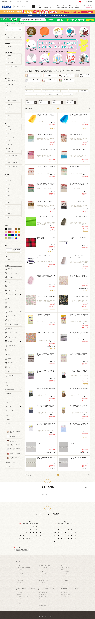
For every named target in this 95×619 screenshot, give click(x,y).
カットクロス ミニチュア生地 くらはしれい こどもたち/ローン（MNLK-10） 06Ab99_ (79, 201)
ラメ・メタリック (11, 80)
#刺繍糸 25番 (83, 90)
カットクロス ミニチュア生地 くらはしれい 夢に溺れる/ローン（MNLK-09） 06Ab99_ (46, 201)
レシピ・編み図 (42, 582)
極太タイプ (10, 220)
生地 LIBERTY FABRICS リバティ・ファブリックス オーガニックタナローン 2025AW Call (79, 276)
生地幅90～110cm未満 (12, 155)
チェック (9, 133)
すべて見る (33, 588)
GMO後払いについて (43, 603)
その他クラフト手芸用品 (21, 578)
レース (62, 565)
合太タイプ (10, 213)
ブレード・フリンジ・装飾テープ (23, 567)
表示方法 (27, 100)
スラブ (9, 184)
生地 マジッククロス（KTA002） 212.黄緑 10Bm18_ (45, 217)
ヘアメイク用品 (20, 580)
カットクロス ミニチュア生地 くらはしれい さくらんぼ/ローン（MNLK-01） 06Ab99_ (46, 133)
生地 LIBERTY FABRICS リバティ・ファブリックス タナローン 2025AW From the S (46, 333)
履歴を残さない (87, 487)
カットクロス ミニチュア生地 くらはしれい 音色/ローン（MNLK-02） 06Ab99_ (79, 133)
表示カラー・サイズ (69, 100)
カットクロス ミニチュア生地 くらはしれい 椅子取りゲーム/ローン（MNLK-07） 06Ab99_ (46, 184)
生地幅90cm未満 (11, 151)
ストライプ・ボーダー (12, 137)
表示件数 (54, 100)
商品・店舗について (65, 592)
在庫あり (9, 259)
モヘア (9, 188)
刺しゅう (62, 575)
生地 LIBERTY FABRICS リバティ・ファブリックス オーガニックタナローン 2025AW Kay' (46, 295)
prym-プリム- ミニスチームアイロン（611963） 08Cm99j (44, 256)
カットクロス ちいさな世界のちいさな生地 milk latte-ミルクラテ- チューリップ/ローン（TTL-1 (79, 354)
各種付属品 (41, 571)
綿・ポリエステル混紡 (12, 58)
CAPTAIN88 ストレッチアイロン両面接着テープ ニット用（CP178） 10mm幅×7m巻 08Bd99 (79, 316)
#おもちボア (45, 90)
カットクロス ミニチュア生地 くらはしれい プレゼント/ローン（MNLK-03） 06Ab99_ (46, 150)
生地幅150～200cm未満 (12, 166)
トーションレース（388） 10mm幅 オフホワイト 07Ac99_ (79, 442)
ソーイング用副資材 (65, 571)
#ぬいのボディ (28, 90)
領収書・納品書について (43, 592)
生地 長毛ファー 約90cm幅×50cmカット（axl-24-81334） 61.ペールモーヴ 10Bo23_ (46, 276)
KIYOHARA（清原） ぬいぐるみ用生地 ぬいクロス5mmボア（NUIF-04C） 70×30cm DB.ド (79, 424)
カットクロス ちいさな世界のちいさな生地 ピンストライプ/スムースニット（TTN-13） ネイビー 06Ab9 (46, 406)
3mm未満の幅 (10, 169)
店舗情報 (23, 550)
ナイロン (9, 73)
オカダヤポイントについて (66, 594)
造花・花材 (41, 578)
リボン (40, 569)
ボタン (62, 569)
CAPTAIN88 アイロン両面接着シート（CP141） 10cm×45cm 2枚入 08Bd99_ (45, 315)
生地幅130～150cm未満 (12, 162)
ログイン (11, 1)
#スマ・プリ (28, 94)
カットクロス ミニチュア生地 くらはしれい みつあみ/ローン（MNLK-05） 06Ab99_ (46, 167)
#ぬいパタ (37, 90)
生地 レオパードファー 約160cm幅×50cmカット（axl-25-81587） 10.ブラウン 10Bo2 (79, 217)
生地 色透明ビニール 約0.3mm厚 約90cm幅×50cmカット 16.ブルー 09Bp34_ (78, 115)
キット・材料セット (65, 580)
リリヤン (9, 191)
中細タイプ (10, 209)
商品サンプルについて (43, 598)
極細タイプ (10, 202)
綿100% (9, 55)
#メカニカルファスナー (39, 94)
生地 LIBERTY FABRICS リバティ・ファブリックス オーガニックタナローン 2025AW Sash (79, 295)
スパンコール (10, 84)
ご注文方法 (19, 594)
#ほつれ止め (49, 94)
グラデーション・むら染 (13, 129)
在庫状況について (42, 594)
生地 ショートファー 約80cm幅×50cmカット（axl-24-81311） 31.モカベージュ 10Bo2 (78, 256)
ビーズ (9, 91)
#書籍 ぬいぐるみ (67, 94)
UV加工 (9, 118)
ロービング (10, 180)
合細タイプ (10, 206)
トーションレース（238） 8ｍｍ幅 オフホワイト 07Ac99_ (46, 442)
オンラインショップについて (66, 596)
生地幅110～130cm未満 (12, 158)
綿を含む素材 (10, 62)
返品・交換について (20, 603)
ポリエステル (10, 69)
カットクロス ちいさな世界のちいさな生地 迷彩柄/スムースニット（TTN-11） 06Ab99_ (46, 389)
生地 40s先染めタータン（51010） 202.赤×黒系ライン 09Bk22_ (46, 238)
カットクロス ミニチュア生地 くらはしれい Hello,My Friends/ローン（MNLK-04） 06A (78, 150)
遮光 (9, 115)
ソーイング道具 (20, 573)
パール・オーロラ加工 (12, 88)
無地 (9, 126)
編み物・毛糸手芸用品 (21, 575)
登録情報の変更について (43, 601)
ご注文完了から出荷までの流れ (23, 596)
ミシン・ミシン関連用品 (43, 573)
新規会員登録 (5, 1)
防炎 (9, 111)
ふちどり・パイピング (43, 567)
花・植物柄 (10, 144)
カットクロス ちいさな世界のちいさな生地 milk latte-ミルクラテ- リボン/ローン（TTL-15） (45, 371)
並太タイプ (10, 217)
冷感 (9, 107)
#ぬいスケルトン (73, 90)
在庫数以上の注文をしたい (44, 605)
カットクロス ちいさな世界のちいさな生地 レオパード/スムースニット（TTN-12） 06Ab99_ (79, 389)
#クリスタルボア (55, 90)
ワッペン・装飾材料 (65, 567)
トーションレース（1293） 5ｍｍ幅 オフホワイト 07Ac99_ (46, 458)
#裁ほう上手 (58, 94)
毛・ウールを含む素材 (12, 66)
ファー (9, 195)
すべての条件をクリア (8, 474)
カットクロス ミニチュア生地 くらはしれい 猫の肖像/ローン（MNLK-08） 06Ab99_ (79, 184)
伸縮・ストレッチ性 (12, 100)
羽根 (62, 578)
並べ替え (40, 100)
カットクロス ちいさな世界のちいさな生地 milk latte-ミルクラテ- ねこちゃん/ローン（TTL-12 (79, 333)
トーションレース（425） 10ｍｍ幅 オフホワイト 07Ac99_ (79, 458)
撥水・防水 (10, 104)
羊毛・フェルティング (43, 575)
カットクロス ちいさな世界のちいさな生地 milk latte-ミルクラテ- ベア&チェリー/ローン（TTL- (45, 354)
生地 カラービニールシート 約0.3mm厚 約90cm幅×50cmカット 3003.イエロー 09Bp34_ (46, 115)
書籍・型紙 (19, 582)
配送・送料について (20, 598)
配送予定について (42, 596)
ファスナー (19, 571)
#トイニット (64, 90)
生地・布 (18, 565)
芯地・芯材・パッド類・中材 (44, 565)
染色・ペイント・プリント (66, 573)
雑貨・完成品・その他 (43, 580)
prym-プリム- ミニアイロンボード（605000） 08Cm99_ (79, 238)
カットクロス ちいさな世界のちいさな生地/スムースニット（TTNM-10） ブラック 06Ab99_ (79, 371)
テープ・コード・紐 (20, 569)
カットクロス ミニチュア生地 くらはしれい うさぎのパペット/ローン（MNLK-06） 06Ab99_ (79, 167)
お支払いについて (20, 601)
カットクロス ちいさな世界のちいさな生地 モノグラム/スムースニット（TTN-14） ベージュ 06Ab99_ (79, 406)
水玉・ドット (10, 140)
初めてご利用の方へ (20, 592)
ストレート (10, 177)
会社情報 (26, 1)
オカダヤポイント (18, 1)
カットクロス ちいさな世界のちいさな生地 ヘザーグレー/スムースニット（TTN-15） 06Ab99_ (46, 425)
